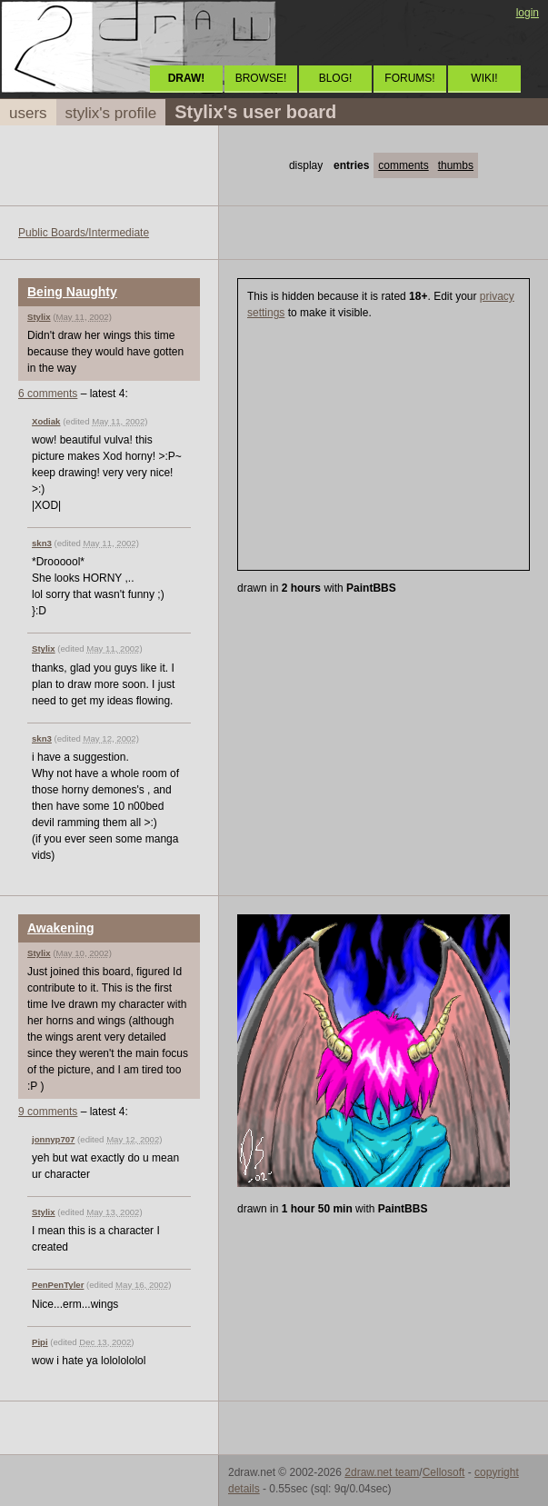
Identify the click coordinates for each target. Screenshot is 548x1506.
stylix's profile (111, 113)
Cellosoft (444, 1472)
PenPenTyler (58, 1285)
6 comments (47, 393)
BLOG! (336, 78)
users (28, 113)
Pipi (40, 1342)
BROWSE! (261, 78)
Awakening (61, 928)
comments (403, 165)
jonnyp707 (53, 1139)
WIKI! (484, 78)
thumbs (455, 165)
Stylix (39, 317)
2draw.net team (381, 1472)
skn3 (42, 543)
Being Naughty (72, 291)
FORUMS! (409, 78)
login (527, 12)
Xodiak (46, 421)
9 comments (47, 1111)
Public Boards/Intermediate (83, 232)
